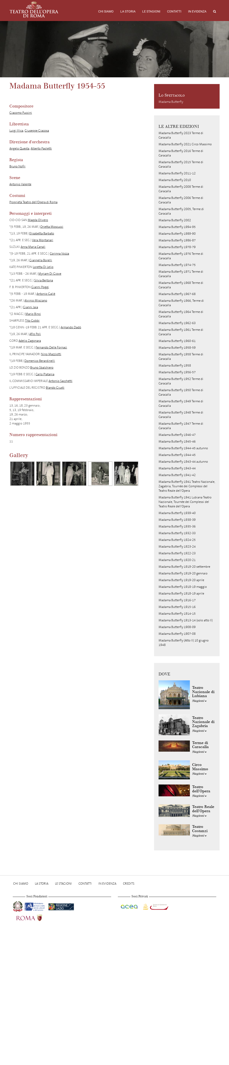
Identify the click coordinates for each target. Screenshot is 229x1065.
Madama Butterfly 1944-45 (177, 455)
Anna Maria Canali (33, 247)
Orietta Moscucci (51, 227)
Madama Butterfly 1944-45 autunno (183, 448)
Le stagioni (151, 11)
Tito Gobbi (32, 320)
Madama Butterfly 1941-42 (177, 475)
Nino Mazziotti (51, 354)
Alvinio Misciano (35, 300)
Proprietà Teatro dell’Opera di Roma (33, 202)
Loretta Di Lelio (43, 267)
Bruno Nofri (17, 166)
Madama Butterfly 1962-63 (177, 323)
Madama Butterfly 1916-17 (177, 600)
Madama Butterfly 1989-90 (177, 234)
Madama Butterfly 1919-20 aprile (181, 580)
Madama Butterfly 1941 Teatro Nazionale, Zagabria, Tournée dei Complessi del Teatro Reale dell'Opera (187, 486)
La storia (128, 11)
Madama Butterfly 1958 (175, 365)
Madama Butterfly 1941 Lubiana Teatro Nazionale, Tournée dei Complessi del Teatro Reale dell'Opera (185, 501)
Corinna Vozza (59, 253)
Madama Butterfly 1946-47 (177, 435)
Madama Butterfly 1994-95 (177, 227)
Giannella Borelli (40, 260)
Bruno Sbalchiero (41, 367)
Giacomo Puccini (20, 113)
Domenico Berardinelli (39, 361)
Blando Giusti (55, 388)
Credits (128, 884)
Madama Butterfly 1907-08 (177, 634)
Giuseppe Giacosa (37, 131)
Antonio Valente (20, 184)
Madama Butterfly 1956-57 (177, 372)
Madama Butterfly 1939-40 (177, 513)
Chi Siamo (106, 11)
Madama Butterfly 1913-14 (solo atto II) (186, 620)
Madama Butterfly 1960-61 (177, 341)
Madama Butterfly (171, 102)
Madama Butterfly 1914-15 (177, 614)
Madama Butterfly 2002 (175, 220)
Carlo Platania (45, 374)
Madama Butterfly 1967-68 (177, 294)
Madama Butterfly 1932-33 (177, 533)
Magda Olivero (38, 220)
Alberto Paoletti (41, 148)
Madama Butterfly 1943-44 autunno (183, 462)
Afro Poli (35, 334)
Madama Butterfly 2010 (175, 180)
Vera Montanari (42, 240)
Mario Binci (33, 314)
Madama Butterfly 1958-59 (177, 348)
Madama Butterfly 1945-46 (177, 441)
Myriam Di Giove (49, 274)
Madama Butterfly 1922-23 (177, 553)
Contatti (174, 11)
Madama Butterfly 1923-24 (177, 546)
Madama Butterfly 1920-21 (177, 560)
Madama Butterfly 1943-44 (177, 468)
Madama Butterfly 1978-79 (177, 247)
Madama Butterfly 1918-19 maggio (183, 587)
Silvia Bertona (43, 280)
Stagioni (199, 701)
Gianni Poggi (40, 287)
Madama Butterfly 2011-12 (177, 173)
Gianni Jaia (30, 307)
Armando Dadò (71, 327)
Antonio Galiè (45, 294)
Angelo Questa (19, 148)
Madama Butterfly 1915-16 (177, 607)
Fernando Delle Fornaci (51, 347)
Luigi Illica (16, 131)
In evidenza (197, 11)
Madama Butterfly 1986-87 (177, 240)
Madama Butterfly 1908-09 (177, 627)
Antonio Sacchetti (60, 381)
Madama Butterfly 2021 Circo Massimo (185, 144)
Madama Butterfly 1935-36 (177, 526)
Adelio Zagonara (30, 341)
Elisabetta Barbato (41, 233)
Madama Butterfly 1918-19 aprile (181, 593)
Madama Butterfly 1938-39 (177, 520)
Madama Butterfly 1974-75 (177, 265)
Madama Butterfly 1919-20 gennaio (183, 573)
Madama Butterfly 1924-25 (177, 540)
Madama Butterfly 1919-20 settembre (184, 567)
